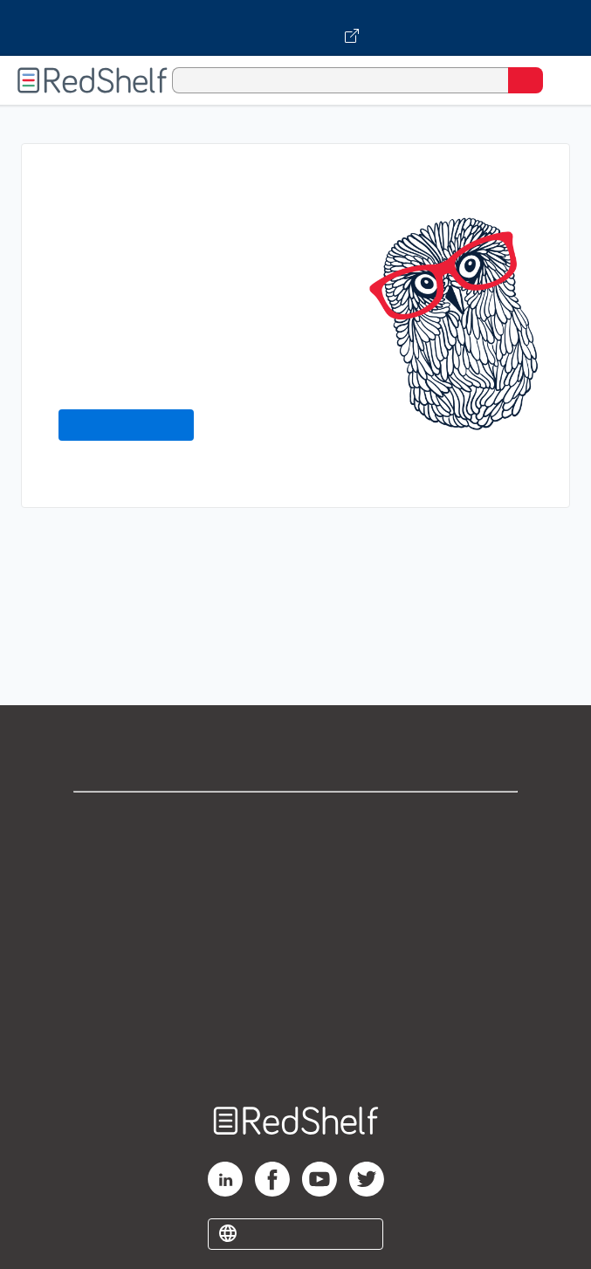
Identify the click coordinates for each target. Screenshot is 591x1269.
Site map (296, 1050)
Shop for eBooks (296, 820)
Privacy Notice (295, 896)
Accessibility (296, 1012)
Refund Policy (296, 973)
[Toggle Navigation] (560, 80)
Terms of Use (295, 935)
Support (296, 858)
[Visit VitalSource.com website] (295, 28)
